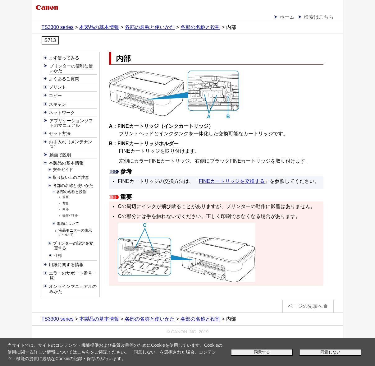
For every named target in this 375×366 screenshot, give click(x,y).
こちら (83, 352)
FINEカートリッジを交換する (232, 181)
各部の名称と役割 (200, 27)
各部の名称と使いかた (150, 27)
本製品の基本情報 (99, 27)
